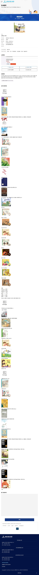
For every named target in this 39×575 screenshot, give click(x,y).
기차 (10, 51)
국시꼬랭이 (18, 51)
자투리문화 (14, 51)
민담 (22, 51)
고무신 (8, 51)
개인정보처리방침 (5, 562)
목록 (19, 519)
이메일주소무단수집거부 (6, 564)
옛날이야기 (25, 51)
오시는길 (3, 566)
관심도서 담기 (11, 67)
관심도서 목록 (29, 67)
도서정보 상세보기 (7, 80)
